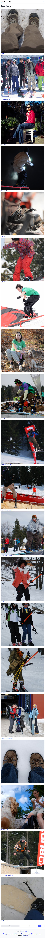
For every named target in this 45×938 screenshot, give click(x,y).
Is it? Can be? (22, 807)
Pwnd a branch (22, 899)
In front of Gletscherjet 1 (22, 716)
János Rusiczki (25, 931)
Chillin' (22, 351)
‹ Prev (9, 926)
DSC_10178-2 (22, 168)
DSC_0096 (22, 670)
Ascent (22, 579)
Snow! (22, 31)
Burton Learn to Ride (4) (22, 853)
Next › (28, 926)
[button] (43, 1)
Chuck (22, 305)
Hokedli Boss (22, 123)
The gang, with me (22, 77)
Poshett (22, 396)
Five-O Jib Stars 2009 (22, 442)
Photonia (25, 935)
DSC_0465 (22, 260)
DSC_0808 (22, 214)
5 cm (22, 762)
